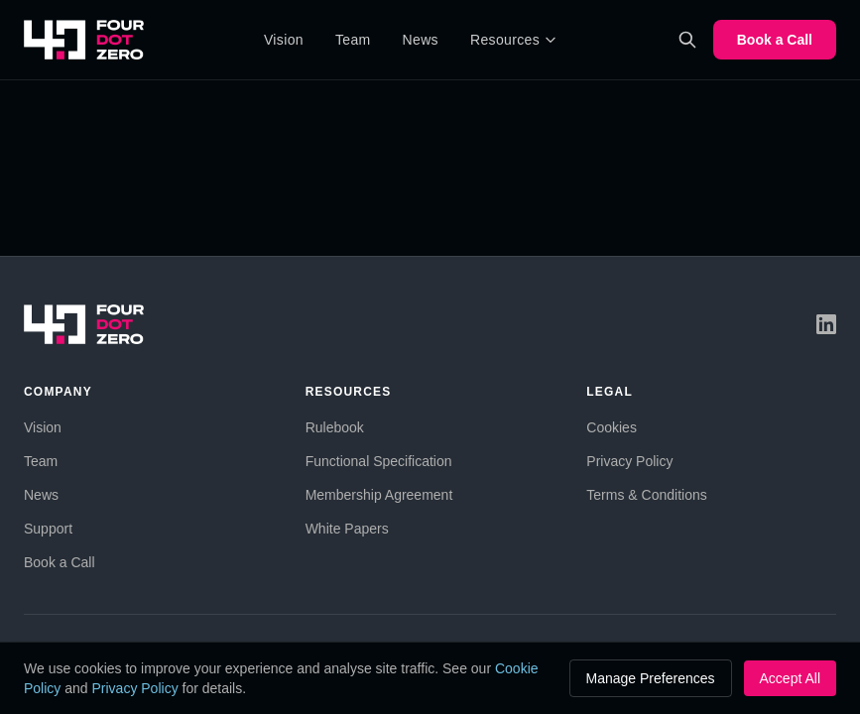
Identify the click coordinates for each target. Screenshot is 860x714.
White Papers (347, 528)
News (420, 40)
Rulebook (335, 427)
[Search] (687, 40)
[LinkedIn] (826, 324)
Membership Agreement (379, 495)
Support (48, 528)
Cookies (611, 427)
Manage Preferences (650, 678)
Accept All (790, 678)
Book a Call (774, 40)
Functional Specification (379, 461)
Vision (284, 40)
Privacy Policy (629, 461)
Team (353, 40)
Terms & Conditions (646, 495)
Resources (513, 40)
